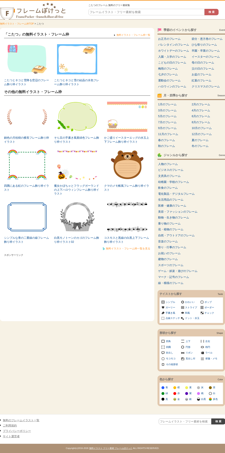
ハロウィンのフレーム (172, 86)
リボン (189, 352)
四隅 (168, 347)
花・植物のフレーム (170, 229)
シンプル (170, 302)
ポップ (208, 302)
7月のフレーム (167, 122)
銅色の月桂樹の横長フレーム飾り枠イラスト (26, 139)
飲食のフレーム (168, 187)
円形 (188, 347)
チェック (209, 313)
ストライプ (191, 307)
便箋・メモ (211, 358)
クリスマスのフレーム (206, 86)
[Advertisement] (77, 286)
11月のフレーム (168, 134)
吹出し (169, 352)
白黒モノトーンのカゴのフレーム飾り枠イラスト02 (76, 239)
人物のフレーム (168, 164)
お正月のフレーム (169, 38)
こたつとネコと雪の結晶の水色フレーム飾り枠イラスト (76, 82)
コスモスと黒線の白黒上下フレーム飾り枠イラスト (126, 239)
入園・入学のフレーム (172, 56)
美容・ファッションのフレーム (177, 211)
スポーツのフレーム (170, 265)
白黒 (203, 399)
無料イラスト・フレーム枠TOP (17, 23)
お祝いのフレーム (169, 253)
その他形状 (172, 364)
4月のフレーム (201, 110)
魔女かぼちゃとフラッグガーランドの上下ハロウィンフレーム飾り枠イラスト (76, 189)
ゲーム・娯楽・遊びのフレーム (177, 271)
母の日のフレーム (203, 62)
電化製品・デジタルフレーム (176, 193)
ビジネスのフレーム (170, 169)
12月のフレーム (202, 134)
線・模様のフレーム (170, 283)
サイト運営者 (11, 436)
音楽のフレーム (168, 241)
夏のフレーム (200, 140)
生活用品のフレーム (170, 199)
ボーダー (209, 307)
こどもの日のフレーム (172, 62)
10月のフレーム (202, 128)
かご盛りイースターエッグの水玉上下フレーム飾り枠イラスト (126, 139)
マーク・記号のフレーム (173, 277)
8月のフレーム (201, 122)
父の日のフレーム (203, 68)
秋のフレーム (166, 146)
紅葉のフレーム (201, 80)
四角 (168, 341)
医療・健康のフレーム (172, 205)
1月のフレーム (167, 104)
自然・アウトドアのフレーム (176, 235)
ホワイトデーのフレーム (173, 50)
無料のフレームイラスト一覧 (21, 420)
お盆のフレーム (201, 74)
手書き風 (170, 313)
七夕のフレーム (168, 74)
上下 (188, 341)
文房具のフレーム (169, 175)
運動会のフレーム (169, 80)
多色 (215, 399)
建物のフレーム (168, 259)
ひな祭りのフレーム (204, 44)
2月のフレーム (201, 104)
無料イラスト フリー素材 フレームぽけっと (110, 448)
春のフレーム (166, 140)
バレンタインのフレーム (173, 44)
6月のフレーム (201, 116)
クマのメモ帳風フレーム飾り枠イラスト (126, 187)
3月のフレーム (167, 110)
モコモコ (171, 358)
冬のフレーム (200, 146)
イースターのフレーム (206, 56)
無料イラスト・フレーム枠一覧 (133, 35)
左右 (207, 341)
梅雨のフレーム (168, 68)
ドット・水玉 (192, 318)
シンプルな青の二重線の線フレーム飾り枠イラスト (26, 239)
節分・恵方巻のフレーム (207, 38)
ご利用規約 (10, 425)
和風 (187, 313)
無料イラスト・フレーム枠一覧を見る (128, 248)
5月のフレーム (167, 116)
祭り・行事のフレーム (172, 247)
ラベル (209, 352)
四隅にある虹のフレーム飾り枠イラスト (26, 187)
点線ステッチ (173, 318)
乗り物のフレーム (169, 223)
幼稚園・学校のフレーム (173, 181)
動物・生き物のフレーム (173, 217)
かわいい (190, 302)
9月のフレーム (167, 128)
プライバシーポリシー (17, 431)
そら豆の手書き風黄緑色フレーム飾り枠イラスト (76, 139)
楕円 (207, 347)
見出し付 (190, 358)
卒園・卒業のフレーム (206, 50)
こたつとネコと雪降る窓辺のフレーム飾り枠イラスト (26, 82)
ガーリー (170, 307)
